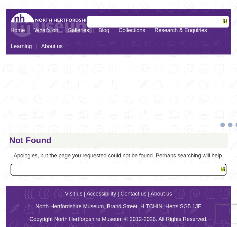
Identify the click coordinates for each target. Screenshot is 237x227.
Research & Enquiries (181, 30)
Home (18, 30)
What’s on (46, 30)
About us (52, 46)
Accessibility (101, 194)
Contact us (134, 194)
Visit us (74, 194)
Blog (103, 30)
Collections (131, 30)
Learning (21, 46)
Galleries (78, 30)
